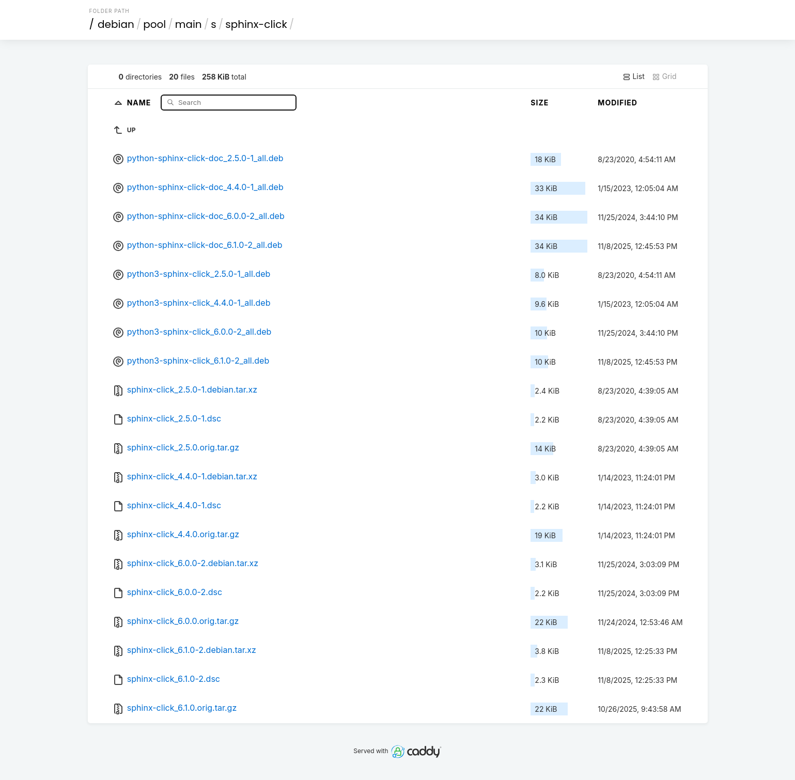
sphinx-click (256, 24)
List (633, 76)
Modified (617, 102)
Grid (664, 76)
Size (540, 102)
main (188, 24)
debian (116, 24)
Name (140, 102)
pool (154, 24)
